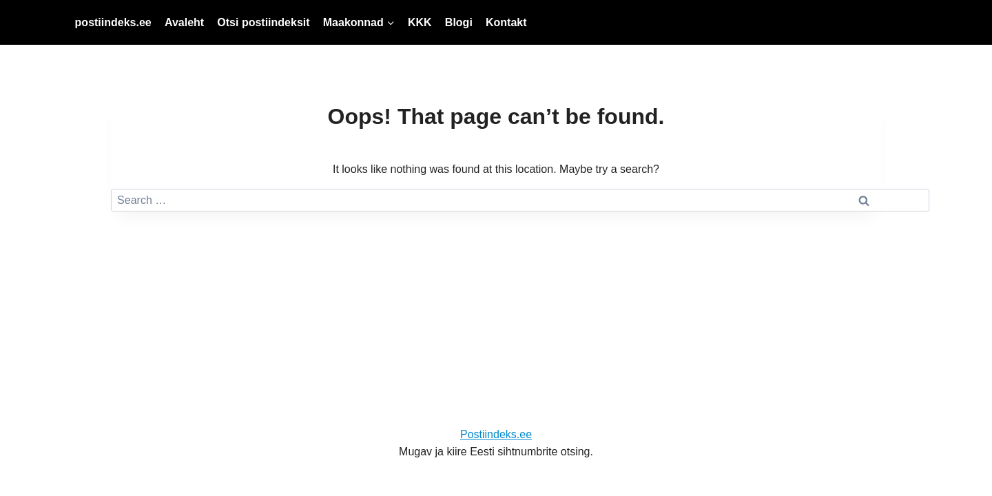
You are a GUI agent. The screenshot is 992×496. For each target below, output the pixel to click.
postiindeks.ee (113, 22)
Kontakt (506, 22)
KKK (420, 22)
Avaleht (184, 22)
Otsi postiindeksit (263, 22)
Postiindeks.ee (496, 434)
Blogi (459, 22)
